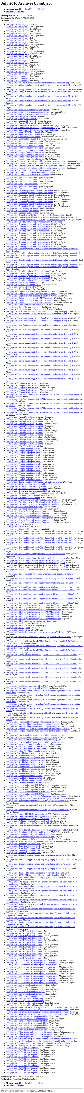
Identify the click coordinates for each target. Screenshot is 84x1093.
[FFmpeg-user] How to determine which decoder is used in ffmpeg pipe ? (35, 560)
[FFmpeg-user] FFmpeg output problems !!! (24, 448)
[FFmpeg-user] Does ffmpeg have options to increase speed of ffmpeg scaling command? (42, 249)
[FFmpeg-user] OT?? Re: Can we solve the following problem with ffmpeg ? (37, 796)
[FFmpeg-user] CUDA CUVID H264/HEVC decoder (27, 172)
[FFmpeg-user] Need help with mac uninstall (24, 776)
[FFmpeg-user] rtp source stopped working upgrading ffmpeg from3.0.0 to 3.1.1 (38, 864)
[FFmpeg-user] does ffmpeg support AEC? (23, 282)
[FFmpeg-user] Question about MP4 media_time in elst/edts (30, 837)
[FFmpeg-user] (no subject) (17, 24)
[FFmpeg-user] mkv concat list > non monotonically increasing (31, 735)
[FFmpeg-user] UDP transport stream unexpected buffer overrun (32, 960)
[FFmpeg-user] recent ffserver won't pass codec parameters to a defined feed (37, 841)
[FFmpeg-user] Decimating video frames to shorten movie (29, 190)
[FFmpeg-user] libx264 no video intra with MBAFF (27, 686)
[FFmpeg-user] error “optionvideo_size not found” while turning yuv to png (36, 314)
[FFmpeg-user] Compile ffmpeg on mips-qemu (25, 152)
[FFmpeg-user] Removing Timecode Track (23, 844)
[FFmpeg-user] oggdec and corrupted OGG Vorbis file (28, 785)
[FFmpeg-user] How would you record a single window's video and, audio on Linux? (40, 583)
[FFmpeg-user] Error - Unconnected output (23, 305)
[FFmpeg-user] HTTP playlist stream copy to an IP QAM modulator (33, 605)
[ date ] (42, 9)
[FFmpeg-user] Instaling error (18, 623)
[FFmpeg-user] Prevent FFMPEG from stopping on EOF (29, 814)
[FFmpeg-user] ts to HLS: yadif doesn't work (24, 931)
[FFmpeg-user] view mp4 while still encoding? (25, 998)
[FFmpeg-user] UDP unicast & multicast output (25, 985)
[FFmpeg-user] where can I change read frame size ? (27, 1030)
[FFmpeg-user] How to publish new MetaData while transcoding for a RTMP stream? (40, 569)
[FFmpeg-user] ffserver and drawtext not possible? (26, 484)
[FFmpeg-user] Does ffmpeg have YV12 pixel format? (28, 271)
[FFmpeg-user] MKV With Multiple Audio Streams (27, 744)
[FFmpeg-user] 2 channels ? (17, 76)
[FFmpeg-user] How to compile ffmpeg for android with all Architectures (35, 554)
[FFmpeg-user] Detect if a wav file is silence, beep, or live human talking (35, 215)
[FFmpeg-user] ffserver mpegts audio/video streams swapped (31, 493)
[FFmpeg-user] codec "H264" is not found (23, 132)
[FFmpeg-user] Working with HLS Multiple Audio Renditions (31, 1043)
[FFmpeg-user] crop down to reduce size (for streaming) (29, 170)
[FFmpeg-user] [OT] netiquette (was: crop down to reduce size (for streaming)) (38, 83)
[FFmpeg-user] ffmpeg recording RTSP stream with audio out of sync (34, 482)
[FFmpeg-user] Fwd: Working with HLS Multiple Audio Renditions (33, 500)
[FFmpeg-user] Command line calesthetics (23, 137)
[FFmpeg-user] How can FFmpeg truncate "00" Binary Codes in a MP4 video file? (39, 531)
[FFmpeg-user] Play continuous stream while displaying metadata (32, 798)
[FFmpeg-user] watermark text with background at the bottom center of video (37, 1007)
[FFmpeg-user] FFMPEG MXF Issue (21, 446)
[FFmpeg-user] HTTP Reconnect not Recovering (26, 621)
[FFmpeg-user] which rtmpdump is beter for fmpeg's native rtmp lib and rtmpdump (39, 1039)
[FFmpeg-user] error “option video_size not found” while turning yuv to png (37, 311)
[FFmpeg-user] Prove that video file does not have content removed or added (37, 825)
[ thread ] (27, 9)
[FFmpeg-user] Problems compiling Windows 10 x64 (27, 819)
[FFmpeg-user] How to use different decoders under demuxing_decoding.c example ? (40, 574)
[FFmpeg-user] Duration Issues (19, 287)
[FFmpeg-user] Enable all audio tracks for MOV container (29, 298)
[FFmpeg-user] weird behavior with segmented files (27, 1016)
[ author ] (35, 9)
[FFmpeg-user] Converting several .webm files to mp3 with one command (36, 161)
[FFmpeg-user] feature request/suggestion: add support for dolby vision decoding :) (39, 329)
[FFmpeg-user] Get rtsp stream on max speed (24, 507)
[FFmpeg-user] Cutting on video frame (22, 177)
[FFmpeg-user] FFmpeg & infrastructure (22, 383)
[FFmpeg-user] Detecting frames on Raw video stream (28, 222)
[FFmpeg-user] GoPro (15, 524)
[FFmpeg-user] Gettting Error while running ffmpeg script (29, 511)
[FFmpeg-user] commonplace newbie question (25, 141)
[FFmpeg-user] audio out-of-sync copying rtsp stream (27, 110)
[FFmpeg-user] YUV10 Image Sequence (22, 1048)
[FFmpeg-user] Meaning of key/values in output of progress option (33, 722)
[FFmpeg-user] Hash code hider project (22, 529)
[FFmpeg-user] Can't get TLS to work (21, 116)
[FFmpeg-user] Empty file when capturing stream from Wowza (31, 291)
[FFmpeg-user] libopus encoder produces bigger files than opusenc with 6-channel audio (41, 655)
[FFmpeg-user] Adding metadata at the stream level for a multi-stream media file (38, 85)
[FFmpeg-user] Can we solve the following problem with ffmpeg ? (33, 125)
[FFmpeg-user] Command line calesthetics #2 (24, 139)
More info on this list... (15, 11)
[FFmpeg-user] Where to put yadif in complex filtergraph (29, 1032)
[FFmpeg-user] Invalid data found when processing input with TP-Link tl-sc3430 (38, 632)
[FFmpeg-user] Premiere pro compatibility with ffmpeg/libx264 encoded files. (37, 801)
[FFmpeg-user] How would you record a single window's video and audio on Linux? (40, 594)
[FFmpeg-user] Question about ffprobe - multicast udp (28, 832)
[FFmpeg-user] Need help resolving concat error (25, 753)
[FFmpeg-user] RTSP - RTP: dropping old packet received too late (33, 873)
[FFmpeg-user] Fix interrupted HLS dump (23, 495)
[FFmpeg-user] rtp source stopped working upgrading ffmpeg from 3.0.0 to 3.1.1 (38, 855)
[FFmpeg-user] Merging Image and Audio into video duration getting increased (38, 729)
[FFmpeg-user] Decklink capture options (22, 208)
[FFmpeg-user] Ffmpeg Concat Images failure (24, 417)
